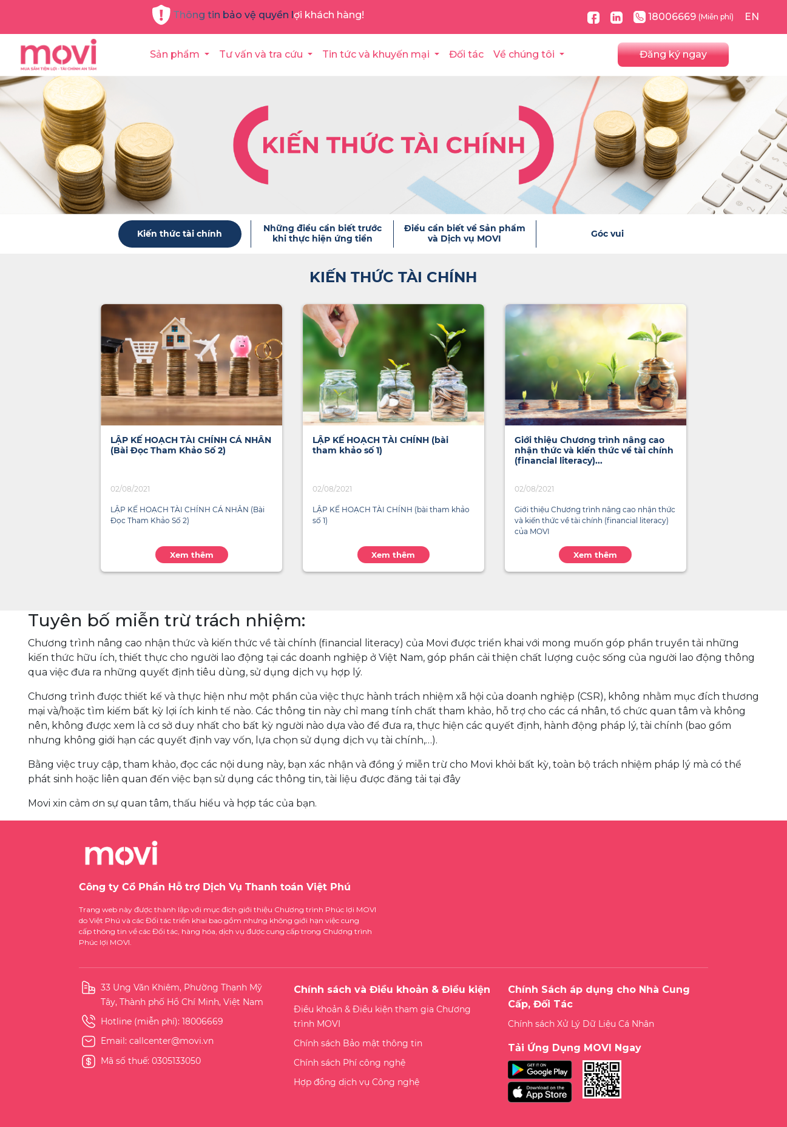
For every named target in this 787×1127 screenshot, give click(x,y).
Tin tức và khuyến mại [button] (377, 54)
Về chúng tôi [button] (525, 54)
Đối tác (466, 54)
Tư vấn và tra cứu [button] (262, 54)
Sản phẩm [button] (176, 54)
